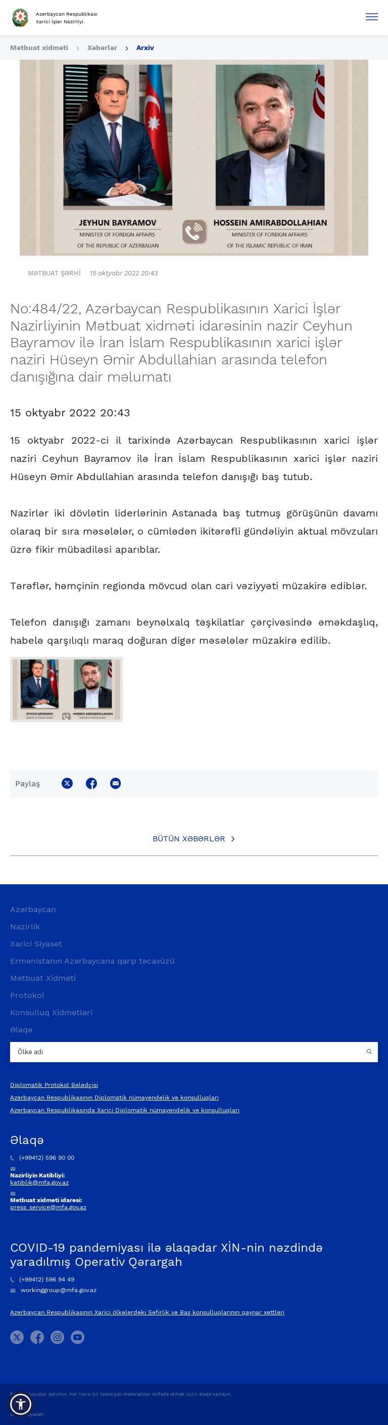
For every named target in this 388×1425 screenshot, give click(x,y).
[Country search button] (370, 1052)
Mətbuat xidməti (39, 47)
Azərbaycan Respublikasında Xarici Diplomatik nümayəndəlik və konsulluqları (124, 1110)
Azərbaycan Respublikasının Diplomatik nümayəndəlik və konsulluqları (114, 1097)
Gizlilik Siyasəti (26, 1414)
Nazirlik (25, 926)
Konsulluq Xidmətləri (51, 1012)
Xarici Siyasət (36, 943)
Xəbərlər (102, 47)
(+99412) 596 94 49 (42, 1279)
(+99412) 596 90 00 (42, 1157)
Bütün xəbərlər (189, 838)
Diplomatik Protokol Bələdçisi (54, 1084)
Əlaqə (21, 1029)
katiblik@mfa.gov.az (39, 1182)
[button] (20, 1404)
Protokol (27, 995)
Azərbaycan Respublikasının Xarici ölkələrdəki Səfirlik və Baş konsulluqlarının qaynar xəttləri (147, 1312)
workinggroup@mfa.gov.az (53, 1290)
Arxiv (145, 47)
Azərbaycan (33, 909)
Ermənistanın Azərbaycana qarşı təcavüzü (92, 961)
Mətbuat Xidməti (43, 978)
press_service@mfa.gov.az (48, 1207)
